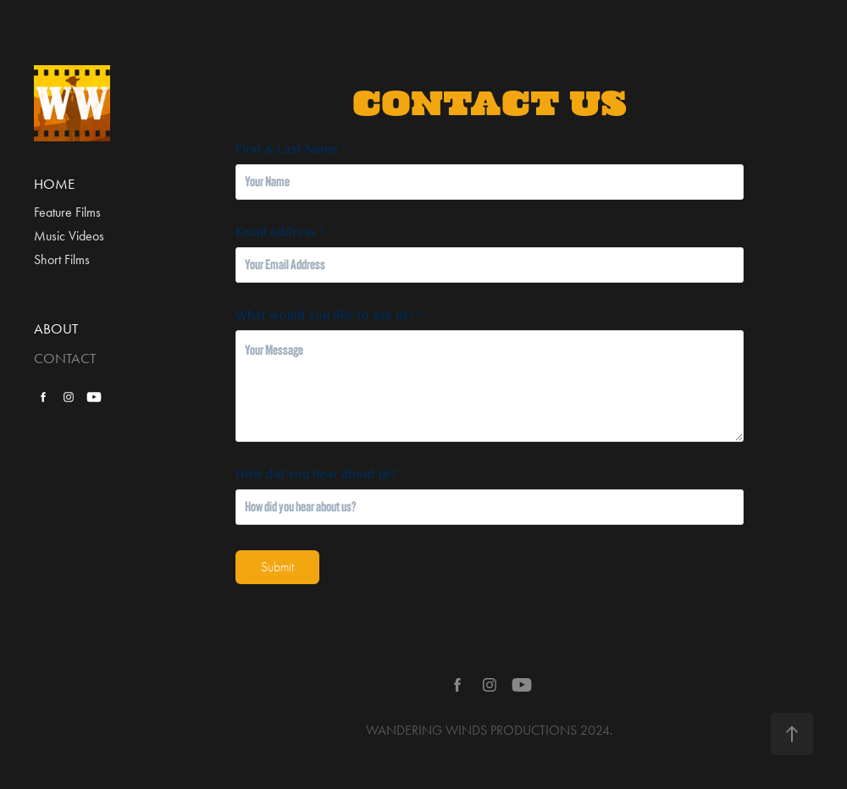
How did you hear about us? (315, 474)
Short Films (62, 259)
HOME (54, 183)
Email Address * (279, 232)
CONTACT (65, 358)
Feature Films (67, 212)
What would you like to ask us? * (328, 315)
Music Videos (69, 236)
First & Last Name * (290, 149)
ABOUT (56, 328)
